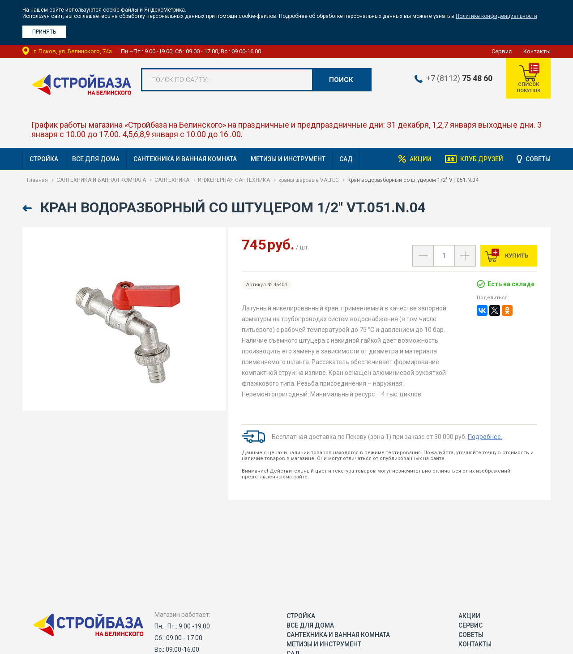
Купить (516, 255)
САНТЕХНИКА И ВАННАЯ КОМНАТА (185, 159)
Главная (37, 180)
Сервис (502, 51)
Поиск (341, 80)
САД (346, 159)
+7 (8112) (459, 78)
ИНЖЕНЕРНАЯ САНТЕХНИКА (234, 180)
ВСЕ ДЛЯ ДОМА (96, 159)
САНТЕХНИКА (171, 180)
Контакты (537, 51)
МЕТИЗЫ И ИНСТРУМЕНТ (288, 159)
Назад (28, 208)
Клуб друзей (481, 159)
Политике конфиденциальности (496, 16)
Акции (421, 159)
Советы (538, 159)
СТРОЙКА (44, 159)
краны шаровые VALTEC (308, 180)
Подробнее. (485, 436)
